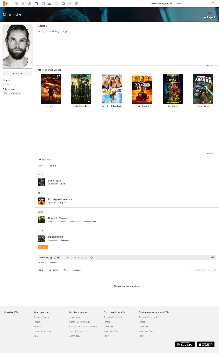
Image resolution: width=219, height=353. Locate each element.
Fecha (40, 270)
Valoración (53, 270)
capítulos (71, 221)
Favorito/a (17, 73)
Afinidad (77, 270)
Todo (40, 165)
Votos (66, 270)
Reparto (52, 165)
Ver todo (43, 247)
